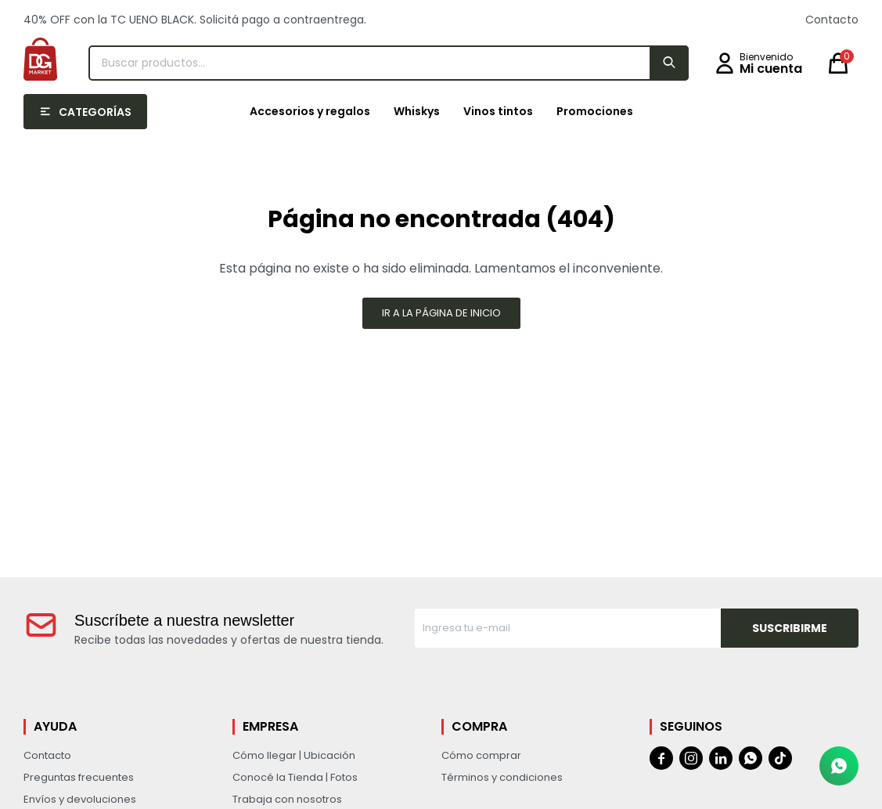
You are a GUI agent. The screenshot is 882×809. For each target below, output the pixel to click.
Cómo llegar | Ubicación (293, 755)
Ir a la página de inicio (441, 312)
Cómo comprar (481, 755)
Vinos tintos (498, 111)
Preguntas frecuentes (78, 777)
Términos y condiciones (502, 777)
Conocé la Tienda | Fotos (295, 777)
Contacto (832, 19)
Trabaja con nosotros (287, 799)
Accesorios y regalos (310, 111)
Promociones (594, 111)
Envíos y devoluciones (79, 799)
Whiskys (417, 111)
